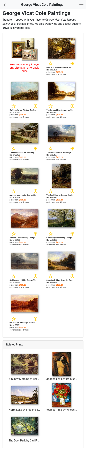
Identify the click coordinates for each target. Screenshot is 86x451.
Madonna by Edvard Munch (62, 379)
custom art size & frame (56, 75)
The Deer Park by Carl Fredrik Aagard (31, 440)
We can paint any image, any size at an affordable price (24, 68)
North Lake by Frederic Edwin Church (31, 409)
